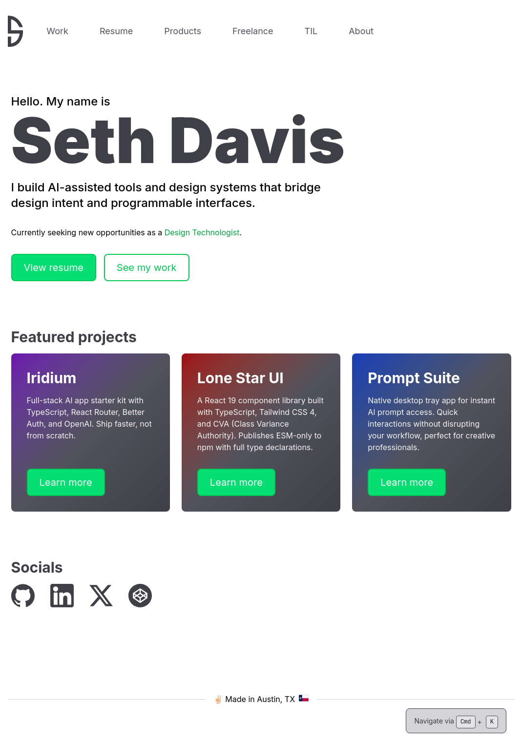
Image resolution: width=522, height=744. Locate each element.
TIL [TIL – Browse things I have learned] (311, 31)
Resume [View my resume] (116, 31)
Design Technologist (202, 232)
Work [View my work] (57, 31)
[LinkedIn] (62, 595)
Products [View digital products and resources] (182, 31)
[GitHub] (23, 595)
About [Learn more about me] (361, 31)
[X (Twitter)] (101, 595)
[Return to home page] (15, 31)
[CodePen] (140, 595)
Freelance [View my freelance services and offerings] (252, 31)
